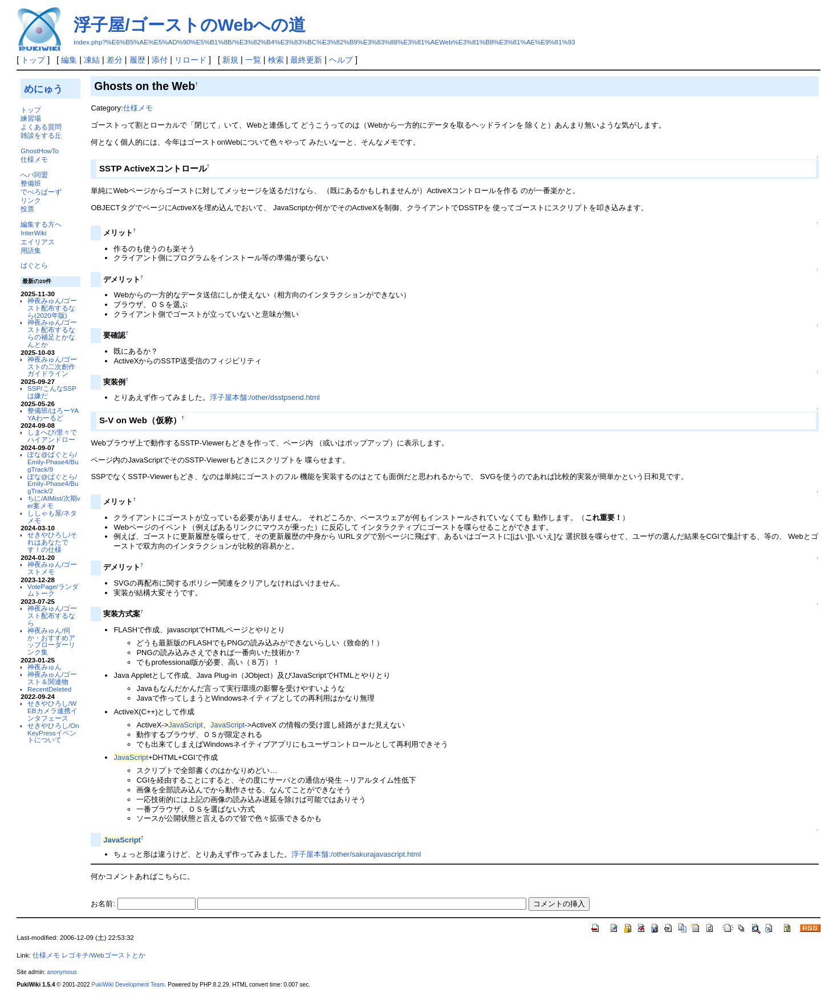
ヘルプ (341, 59)
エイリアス (38, 242)
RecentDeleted (49, 689)
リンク (31, 200)
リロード (190, 59)
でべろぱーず (41, 191)
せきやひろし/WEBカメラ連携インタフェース (52, 711)
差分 (115, 59)
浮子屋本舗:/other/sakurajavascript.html (356, 854)
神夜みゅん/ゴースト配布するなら (52, 615)
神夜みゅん (44, 666)
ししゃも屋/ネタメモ (52, 516)
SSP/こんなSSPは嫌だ (51, 391)
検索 (276, 59)
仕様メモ (34, 159)
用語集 (31, 250)
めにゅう (43, 89)
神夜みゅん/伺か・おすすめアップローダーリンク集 (51, 641)
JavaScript (185, 725)
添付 (160, 59)
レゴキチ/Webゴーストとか (103, 955)
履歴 (137, 59)
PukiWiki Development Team (128, 984)
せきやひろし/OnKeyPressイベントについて (53, 733)
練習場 (31, 118)
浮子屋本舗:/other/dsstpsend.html (264, 397)
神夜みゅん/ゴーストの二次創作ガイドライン (52, 366)
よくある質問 (41, 126)
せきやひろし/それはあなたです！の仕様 (52, 542)
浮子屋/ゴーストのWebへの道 (190, 24)
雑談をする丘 (41, 135)
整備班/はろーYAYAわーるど (53, 414)
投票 (27, 208)
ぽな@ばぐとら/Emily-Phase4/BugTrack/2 (52, 484)
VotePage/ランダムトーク (53, 590)
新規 (230, 59)
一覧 (253, 59)
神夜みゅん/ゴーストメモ (52, 568)
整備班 (31, 183)
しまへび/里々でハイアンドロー (52, 435)
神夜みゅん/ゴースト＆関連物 (52, 677)
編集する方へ (41, 224)
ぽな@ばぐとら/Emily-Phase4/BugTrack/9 (52, 462)
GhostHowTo (40, 150)
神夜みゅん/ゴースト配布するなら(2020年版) (52, 308)
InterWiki (33, 232)
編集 (69, 59)
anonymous (62, 972)
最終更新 (306, 59)
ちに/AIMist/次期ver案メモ (53, 501)
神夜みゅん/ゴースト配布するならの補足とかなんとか (52, 332)
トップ (33, 59)
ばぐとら (34, 265)
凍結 (92, 59)
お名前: (104, 903)
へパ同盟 (34, 174)
